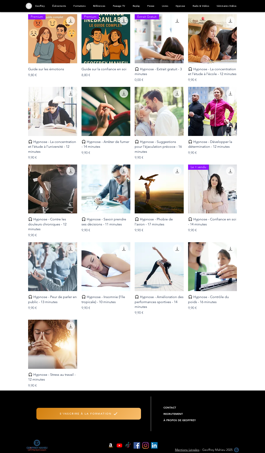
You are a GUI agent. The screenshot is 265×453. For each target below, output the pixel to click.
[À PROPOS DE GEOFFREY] (180, 420)
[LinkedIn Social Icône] (154, 445)
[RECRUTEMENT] (175, 414)
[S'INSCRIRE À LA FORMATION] (88, 414)
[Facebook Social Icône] (137, 445)
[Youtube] (119, 445)
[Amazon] (110, 445)
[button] (40, 6)
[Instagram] (145, 445)
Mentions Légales (187, 450)
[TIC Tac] (128, 445)
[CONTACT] (175, 407)
